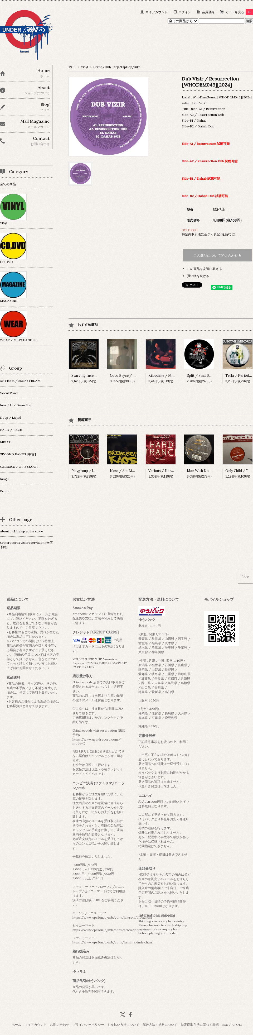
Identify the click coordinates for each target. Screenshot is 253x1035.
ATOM (237, 1025)
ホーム (16, 1025)
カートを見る (239, 12)
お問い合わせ (59, 1025)
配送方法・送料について (160, 1025)
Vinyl (84, 67)
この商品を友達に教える (204, 269)
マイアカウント (156, 12)
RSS (225, 1025)
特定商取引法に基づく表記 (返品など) (208, 234)
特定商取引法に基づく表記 (200, 1025)
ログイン (184, 12)
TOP (72, 67)
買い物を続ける (198, 276)
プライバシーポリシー (88, 1025)
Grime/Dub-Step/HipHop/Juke (116, 67)
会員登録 (208, 12)
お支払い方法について (123, 1025)
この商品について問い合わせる (217, 255)
